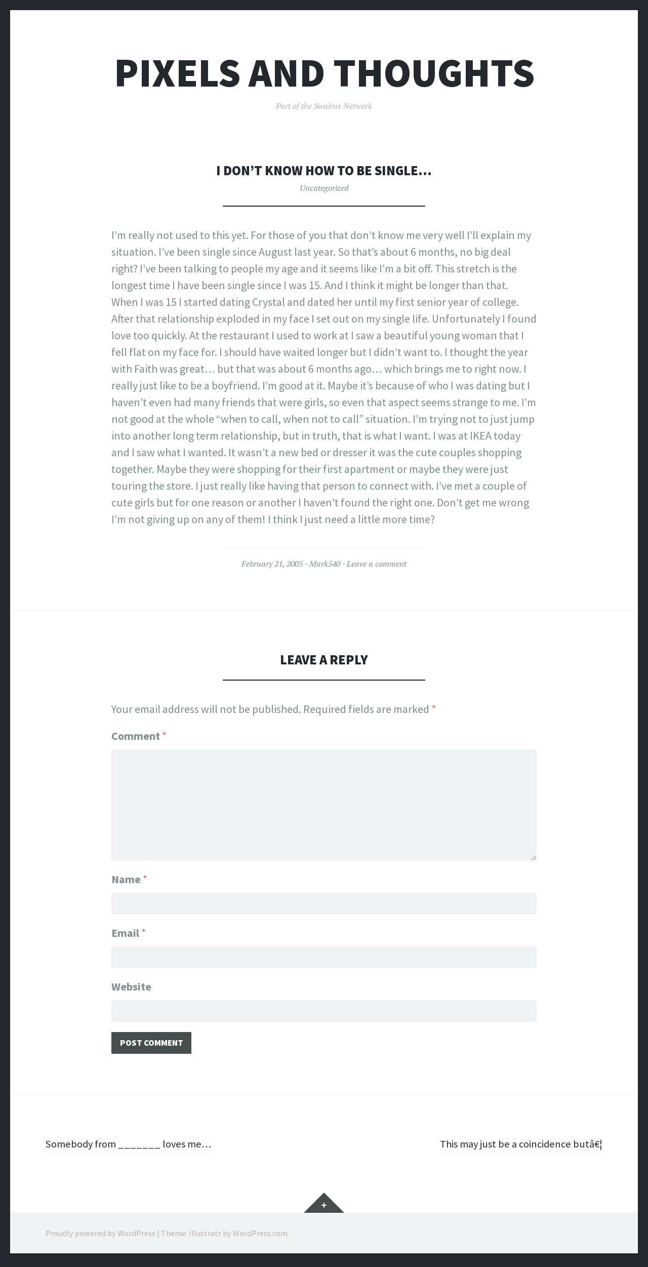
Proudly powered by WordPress (100, 1237)
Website (131, 986)
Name (129, 876)
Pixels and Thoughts (324, 73)
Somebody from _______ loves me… (132, 1147)
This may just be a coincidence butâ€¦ (515, 1147)
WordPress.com (260, 1237)
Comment (139, 736)
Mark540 (324, 563)
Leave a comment (377, 563)
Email (128, 931)
